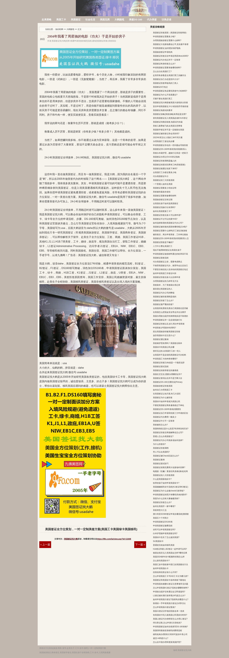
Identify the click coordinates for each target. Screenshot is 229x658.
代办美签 (152, 19)
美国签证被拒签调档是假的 (164, 297)
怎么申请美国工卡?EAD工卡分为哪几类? (170, 576)
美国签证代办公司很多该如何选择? (168, 440)
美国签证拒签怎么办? (162, 502)
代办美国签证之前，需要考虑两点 (167, 262)
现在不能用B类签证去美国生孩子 (167, 250)
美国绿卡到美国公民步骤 (163, 347)
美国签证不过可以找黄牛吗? (165, 219)
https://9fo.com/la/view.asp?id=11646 (114, 539)
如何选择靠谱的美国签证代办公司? (168, 223)
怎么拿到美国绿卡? (161, 560)
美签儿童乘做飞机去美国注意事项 (167, 126)
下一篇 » (140, 544)
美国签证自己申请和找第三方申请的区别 (170, 413)
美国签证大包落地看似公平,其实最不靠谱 (170, 44)
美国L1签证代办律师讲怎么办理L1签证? (170, 619)
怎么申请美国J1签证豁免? (164, 607)
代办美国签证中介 (161, 176)
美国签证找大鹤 (71, 539)
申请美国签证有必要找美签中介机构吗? (170, 91)
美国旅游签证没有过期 (162, 199)
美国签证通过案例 (161, 339)
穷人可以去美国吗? (161, 452)
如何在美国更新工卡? (162, 211)
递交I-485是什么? (160, 638)
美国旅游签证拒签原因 (162, 386)
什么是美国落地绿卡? (162, 479)
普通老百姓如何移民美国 (163, 545)
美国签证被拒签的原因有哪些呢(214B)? (170, 227)
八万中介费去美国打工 (162, 246)
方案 (104, 648)
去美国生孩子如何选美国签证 (165, 203)
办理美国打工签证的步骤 (163, 141)
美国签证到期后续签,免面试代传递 (168, 122)
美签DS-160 (135, 19)
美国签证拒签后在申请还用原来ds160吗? (170, 56)
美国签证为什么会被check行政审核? (168, 491)
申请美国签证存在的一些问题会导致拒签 (170, 145)
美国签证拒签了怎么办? (163, 300)
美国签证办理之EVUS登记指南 (166, 157)
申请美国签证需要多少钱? (164, 36)
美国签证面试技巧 (161, 463)
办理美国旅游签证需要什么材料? (167, 40)
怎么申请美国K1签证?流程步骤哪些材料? (171, 588)
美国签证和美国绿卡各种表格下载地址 (169, 580)
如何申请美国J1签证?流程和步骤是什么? (170, 599)
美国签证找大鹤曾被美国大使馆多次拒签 (170, 102)
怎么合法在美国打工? (162, 71)
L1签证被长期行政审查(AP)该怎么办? (169, 595)
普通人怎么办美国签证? (163, 436)
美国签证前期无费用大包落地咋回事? (169, 467)
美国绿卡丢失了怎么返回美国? (166, 537)
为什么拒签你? (159, 444)
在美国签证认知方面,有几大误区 (167, 394)
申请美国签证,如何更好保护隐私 (167, 48)
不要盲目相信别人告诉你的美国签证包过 (170, 269)
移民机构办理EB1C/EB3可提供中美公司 (170, 634)
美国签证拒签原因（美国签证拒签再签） (170, 33)
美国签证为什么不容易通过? (165, 95)
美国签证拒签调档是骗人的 (164, 161)
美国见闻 (105, 19)
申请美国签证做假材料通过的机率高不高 (170, 254)
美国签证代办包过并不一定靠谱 (166, 60)
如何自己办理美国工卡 (162, 390)
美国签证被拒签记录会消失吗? (166, 133)
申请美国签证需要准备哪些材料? (167, 67)
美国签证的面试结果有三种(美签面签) (169, 165)
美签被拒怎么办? (160, 425)
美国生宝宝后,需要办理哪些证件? (167, 374)
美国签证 (76, 19)
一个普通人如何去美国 (162, 184)
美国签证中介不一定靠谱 (163, 421)
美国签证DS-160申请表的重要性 (167, 409)
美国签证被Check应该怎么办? (166, 456)
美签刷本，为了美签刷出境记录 (166, 285)
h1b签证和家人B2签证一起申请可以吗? (170, 549)
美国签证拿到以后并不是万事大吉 (167, 378)
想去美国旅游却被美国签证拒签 (166, 331)
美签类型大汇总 (160, 510)
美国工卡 (61, 19)
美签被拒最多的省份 (161, 192)
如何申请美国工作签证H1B (164, 273)
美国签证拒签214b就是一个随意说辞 (169, 363)
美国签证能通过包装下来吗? (165, 168)
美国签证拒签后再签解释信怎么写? (168, 432)
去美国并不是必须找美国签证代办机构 (169, 355)
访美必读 (166, 19)
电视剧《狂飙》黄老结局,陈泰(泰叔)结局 (170, 471)
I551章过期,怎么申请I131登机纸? (167, 623)
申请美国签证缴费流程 (162, 526)
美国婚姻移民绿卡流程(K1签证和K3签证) (170, 487)
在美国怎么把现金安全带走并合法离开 (169, 312)
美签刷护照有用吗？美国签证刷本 (167, 343)
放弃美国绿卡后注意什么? (164, 335)
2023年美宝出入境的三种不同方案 (168, 137)
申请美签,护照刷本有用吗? (164, 328)
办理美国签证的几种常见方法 (165, 281)
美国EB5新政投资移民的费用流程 (167, 630)
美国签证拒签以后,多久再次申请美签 (169, 324)
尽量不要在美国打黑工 (162, 99)
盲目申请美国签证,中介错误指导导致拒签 (170, 106)
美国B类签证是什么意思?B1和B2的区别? (170, 429)
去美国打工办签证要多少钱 (164, 172)
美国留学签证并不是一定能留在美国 (168, 130)
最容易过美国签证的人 (162, 289)
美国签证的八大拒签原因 (163, 475)
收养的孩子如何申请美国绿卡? (166, 483)
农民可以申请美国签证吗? (164, 529)
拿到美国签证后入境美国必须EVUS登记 (170, 118)
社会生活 (90, 19)
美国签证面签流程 (161, 258)
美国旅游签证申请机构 (162, 52)
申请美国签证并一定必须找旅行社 (167, 320)
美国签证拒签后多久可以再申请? (167, 215)
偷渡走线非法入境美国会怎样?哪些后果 (170, 553)
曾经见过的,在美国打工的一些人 (167, 351)
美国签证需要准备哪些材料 (164, 196)
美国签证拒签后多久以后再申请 (166, 277)
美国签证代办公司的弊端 (163, 293)
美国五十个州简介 (161, 518)
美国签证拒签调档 (161, 448)
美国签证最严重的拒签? (163, 304)
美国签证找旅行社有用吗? (164, 207)
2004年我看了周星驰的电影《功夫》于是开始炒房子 (86, 36)
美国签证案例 (159, 460)
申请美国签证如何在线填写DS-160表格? (170, 626)
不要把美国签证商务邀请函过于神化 (168, 405)
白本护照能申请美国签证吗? (165, 533)
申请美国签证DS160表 (163, 522)
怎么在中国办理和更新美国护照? (167, 642)
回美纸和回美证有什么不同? (165, 572)
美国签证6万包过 (160, 87)
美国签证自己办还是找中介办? (166, 79)
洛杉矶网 (57, 6)
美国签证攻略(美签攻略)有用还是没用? (169, 114)
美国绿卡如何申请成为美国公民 (166, 401)
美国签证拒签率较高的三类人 (165, 83)
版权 (175, 650)
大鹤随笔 (119, 19)
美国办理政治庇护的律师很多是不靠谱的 (170, 316)
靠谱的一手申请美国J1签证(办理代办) (169, 603)
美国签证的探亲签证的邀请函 (165, 370)
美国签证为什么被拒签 (162, 397)
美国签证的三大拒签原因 (163, 180)
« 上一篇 (45, 544)
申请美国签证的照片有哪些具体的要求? (170, 495)
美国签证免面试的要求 (162, 110)
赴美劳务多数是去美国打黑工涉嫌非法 (169, 75)
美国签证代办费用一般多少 (164, 417)
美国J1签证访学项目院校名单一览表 (168, 611)
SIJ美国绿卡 (158, 541)
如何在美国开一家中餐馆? (164, 506)
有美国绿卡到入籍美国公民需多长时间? (170, 615)
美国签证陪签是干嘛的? (163, 242)
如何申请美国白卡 (161, 568)
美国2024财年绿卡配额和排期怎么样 (169, 557)
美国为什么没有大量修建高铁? (166, 498)
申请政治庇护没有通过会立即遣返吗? (169, 592)
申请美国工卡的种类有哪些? (165, 359)
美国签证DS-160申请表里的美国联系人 (170, 149)
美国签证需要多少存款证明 (164, 188)
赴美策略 (46, 19)
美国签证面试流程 (161, 366)
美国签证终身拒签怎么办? (164, 64)
